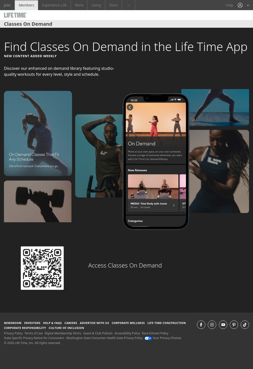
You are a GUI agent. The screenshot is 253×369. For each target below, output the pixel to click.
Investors (32, 323)
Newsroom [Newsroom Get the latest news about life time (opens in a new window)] (12, 323)
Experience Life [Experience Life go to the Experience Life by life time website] (54, 5)
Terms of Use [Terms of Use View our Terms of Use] (33, 333)
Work (79, 5)
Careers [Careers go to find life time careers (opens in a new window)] (70, 323)
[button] (243, 5)
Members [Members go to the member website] (26, 5)
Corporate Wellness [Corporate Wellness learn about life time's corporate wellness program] (128, 323)
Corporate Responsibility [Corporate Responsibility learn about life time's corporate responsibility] (25, 328)
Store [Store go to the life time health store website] (113, 5)
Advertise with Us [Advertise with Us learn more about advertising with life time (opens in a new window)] (94, 323)
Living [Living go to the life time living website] (96, 5)
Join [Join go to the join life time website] (7, 5)
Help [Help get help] (229, 5)
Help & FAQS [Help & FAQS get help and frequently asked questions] (52, 323)
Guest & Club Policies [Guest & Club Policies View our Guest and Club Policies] (98, 333)
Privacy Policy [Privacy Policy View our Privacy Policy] (13, 333)
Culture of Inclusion (66, 328)
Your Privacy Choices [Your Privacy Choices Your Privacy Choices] (163, 338)
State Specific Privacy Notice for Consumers (34, 338)
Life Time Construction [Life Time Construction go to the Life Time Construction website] (167, 323)
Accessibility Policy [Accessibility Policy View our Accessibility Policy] (127, 333)
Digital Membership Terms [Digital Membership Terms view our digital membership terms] (62, 333)
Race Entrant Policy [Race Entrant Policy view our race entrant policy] (155, 333)
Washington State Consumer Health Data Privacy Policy (104, 338)
